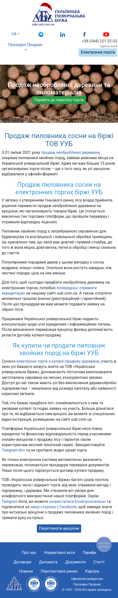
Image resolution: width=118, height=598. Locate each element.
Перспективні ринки (59, 571)
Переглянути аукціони (59, 528)
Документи (75, 562)
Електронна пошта (98, 52)
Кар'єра (92, 571)
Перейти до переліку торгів (59, 100)
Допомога (48, 562)
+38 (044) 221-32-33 (99, 41)
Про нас (29, 552)
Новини (26, 571)
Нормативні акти (59, 552)
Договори (22, 562)
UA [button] (14, 33)
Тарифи (89, 552)
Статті (98, 562)
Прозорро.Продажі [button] (25, 44)
